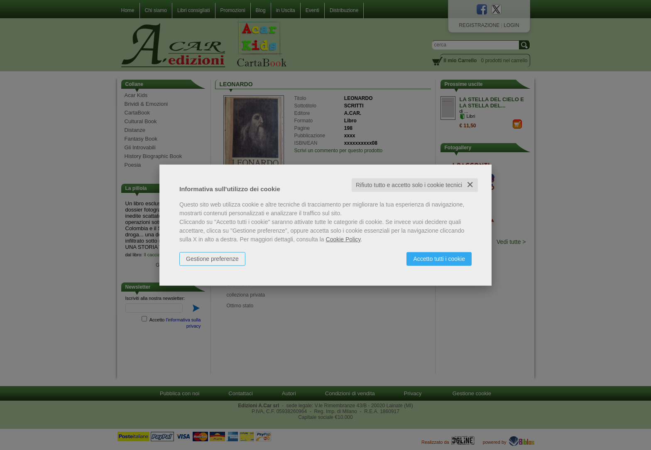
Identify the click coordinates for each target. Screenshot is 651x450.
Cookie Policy (343, 239)
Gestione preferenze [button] (212, 258)
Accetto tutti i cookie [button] (439, 258)
